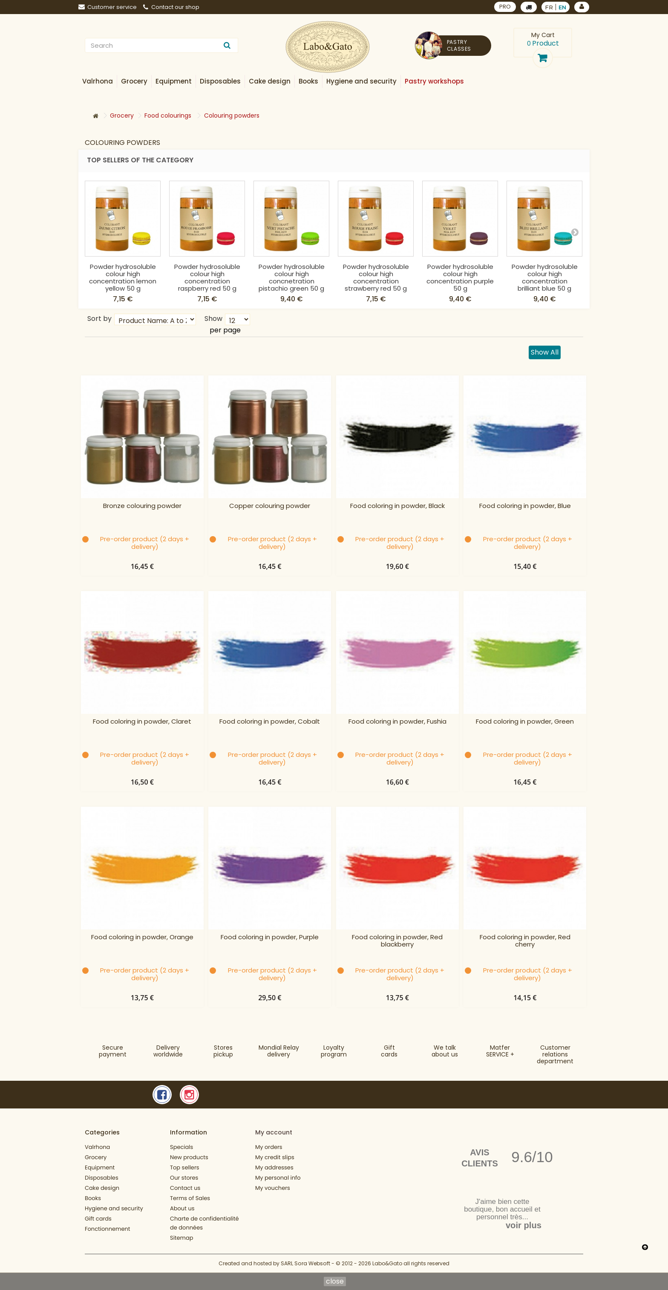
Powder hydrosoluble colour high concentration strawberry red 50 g (376, 277)
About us (182, 1208)
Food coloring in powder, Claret (142, 722)
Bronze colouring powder (142, 506)
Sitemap (181, 1238)
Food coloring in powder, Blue (525, 506)
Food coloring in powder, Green (525, 722)
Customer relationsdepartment (555, 1054)
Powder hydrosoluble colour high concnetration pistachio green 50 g (292, 277)
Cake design (102, 1188)
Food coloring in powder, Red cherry (525, 941)
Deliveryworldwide (168, 1051)
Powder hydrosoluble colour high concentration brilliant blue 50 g (545, 277)
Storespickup (223, 1051)
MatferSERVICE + (500, 1051)
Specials (181, 1147)
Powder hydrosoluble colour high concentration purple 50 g (460, 277)
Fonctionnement (107, 1229)
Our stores (184, 1178)
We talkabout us (445, 1051)
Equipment (100, 1167)
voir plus (523, 1225)
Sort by (99, 318)
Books (93, 1198)
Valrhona (97, 1147)
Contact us (185, 1188)
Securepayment (113, 1051)
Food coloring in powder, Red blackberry (397, 941)
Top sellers (184, 1167)
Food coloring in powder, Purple (270, 937)
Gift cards (389, 1051)
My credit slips (274, 1157)
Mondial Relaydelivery (279, 1051)
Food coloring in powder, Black (397, 506)
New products (189, 1157)
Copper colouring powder (269, 506)
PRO (505, 7)
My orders (268, 1147)
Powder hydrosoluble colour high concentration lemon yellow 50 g (122, 277)
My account (273, 1132)
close (335, 1281)
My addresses (274, 1167)
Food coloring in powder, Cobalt (269, 722)
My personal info (278, 1178)
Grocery (96, 1157)
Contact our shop (171, 7)
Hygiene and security (114, 1208)
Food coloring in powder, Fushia (397, 722)
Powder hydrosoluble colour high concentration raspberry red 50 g (207, 277)
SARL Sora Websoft (305, 1263)
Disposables (101, 1178)
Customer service (107, 7)
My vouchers (272, 1188)
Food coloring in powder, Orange (142, 937)
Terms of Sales (190, 1198)
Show (213, 318)
